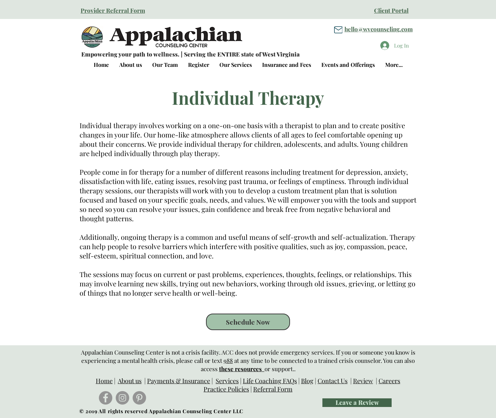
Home (104, 381)
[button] (235, 64)
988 (228, 360)
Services (227, 381)
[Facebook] (105, 398)
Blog (307, 381)
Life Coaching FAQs (270, 381)
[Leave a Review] (357, 402)
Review (363, 381)
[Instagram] (122, 398)
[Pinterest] (139, 398)
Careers (389, 381)
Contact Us (333, 381)
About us (130, 381)
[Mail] (338, 29)
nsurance (197, 381)
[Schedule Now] (248, 322)
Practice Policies (226, 389)
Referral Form (272, 389)
